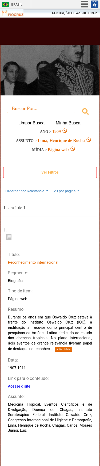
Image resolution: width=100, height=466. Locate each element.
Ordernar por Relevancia (27, 191)
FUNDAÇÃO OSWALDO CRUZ (74, 13)
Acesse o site (19, 386)
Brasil (16, 4)
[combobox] (50, 112)
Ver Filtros (50, 172)
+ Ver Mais (63, 349)
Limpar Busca (31, 123)
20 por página (67, 191)
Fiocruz (16, 13)
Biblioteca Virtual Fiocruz (43, 32)
